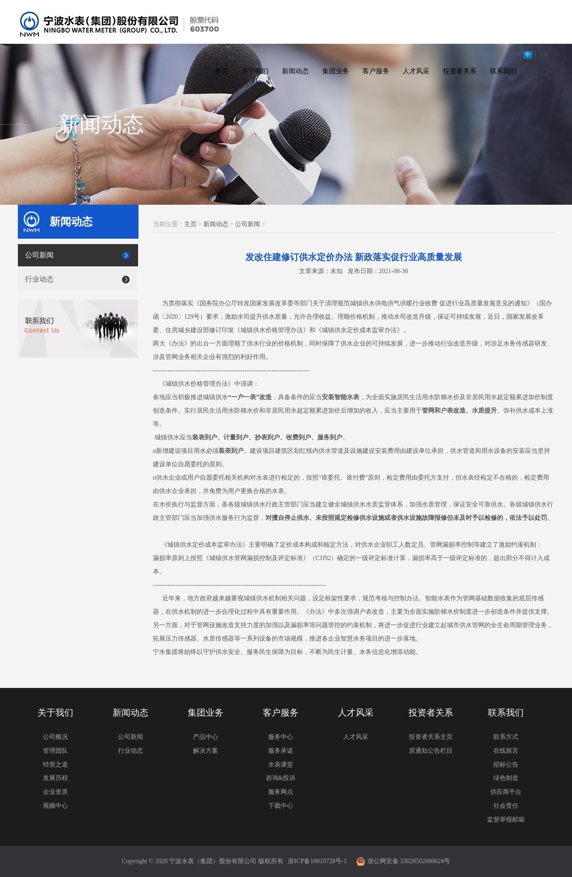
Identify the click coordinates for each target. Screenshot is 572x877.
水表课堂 (280, 764)
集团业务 (335, 71)
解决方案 (205, 750)
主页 (190, 224)
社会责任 (505, 805)
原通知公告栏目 (431, 750)
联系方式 (505, 737)
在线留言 (505, 750)
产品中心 (205, 737)
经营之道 (55, 764)
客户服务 (375, 71)
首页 (221, 71)
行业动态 (39, 279)
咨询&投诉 (281, 778)
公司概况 (55, 737)
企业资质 (55, 791)
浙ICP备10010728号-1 (317, 861)
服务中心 (280, 737)
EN (543, 54)
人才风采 (416, 71)
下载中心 (280, 805)
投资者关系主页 (431, 737)
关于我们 (255, 71)
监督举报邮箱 (506, 819)
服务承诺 (280, 750)
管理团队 (55, 750)
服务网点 (280, 791)
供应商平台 (506, 791)
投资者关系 (459, 71)
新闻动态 (295, 71)
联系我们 (503, 71)
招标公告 (505, 764)
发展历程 (55, 778)
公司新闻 (39, 255)
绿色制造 (505, 778)
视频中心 (55, 805)
